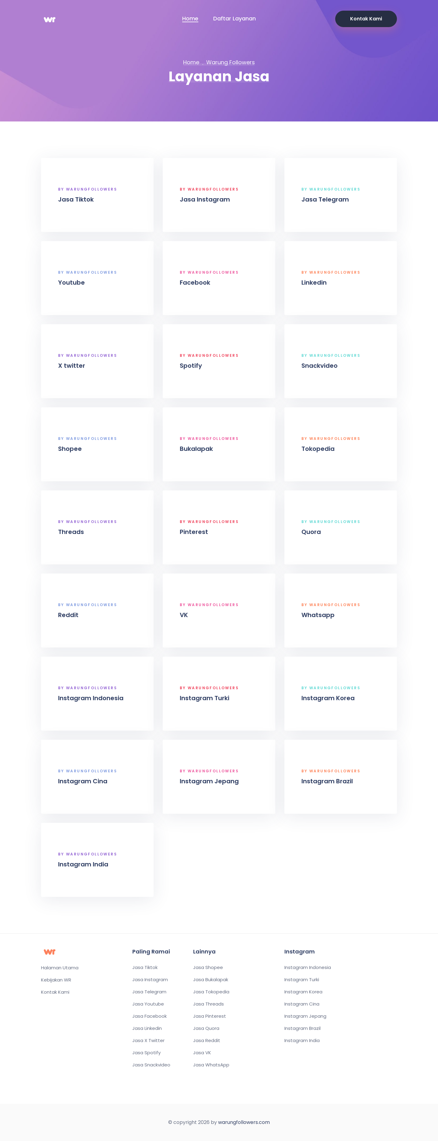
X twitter (72, 365)
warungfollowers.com (244, 1122)
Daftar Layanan (234, 18)
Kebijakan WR (56, 980)
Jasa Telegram (326, 199)
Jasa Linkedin (147, 1028)
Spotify (192, 365)
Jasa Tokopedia (211, 991)
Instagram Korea (329, 698)
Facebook (196, 282)
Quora (312, 532)
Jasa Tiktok (77, 199)
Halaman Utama (59, 967)
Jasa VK (202, 1052)
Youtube (72, 282)
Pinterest (195, 532)
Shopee (71, 448)
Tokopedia (319, 448)
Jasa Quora (206, 1028)
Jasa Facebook (149, 1016)
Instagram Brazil (328, 781)
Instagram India (84, 864)
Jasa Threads (208, 1004)
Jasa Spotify (146, 1052)
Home (190, 18)
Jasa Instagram (206, 199)
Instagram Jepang (210, 781)
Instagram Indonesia (92, 698)
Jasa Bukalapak (210, 979)
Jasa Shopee (208, 967)
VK (185, 615)
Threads (72, 532)
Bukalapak (197, 448)
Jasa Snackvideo (151, 1064)
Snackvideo (321, 365)
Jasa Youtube (148, 1004)
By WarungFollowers (88, 189)
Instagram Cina (84, 781)
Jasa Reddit (206, 1040)
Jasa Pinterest (209, 1016)
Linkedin (315, 282)
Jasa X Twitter (148, 1040)
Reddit (69, 615)
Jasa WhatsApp (211, 1064)
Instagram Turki (206, 698)
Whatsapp (319, 615)
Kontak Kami (366, 18)
